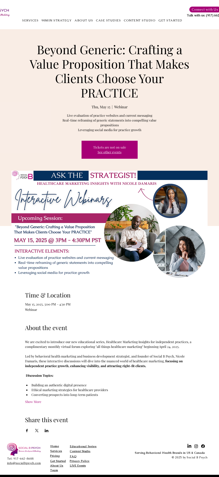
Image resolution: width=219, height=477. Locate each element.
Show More (33, 402)
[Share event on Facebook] (27, 430)
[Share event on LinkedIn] (46, 430)
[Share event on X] (37, 430)
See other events (109, 152)
